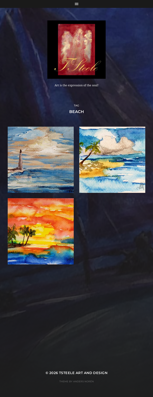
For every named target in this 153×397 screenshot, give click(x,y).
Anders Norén (83, 381)
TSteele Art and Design (83, 373)
